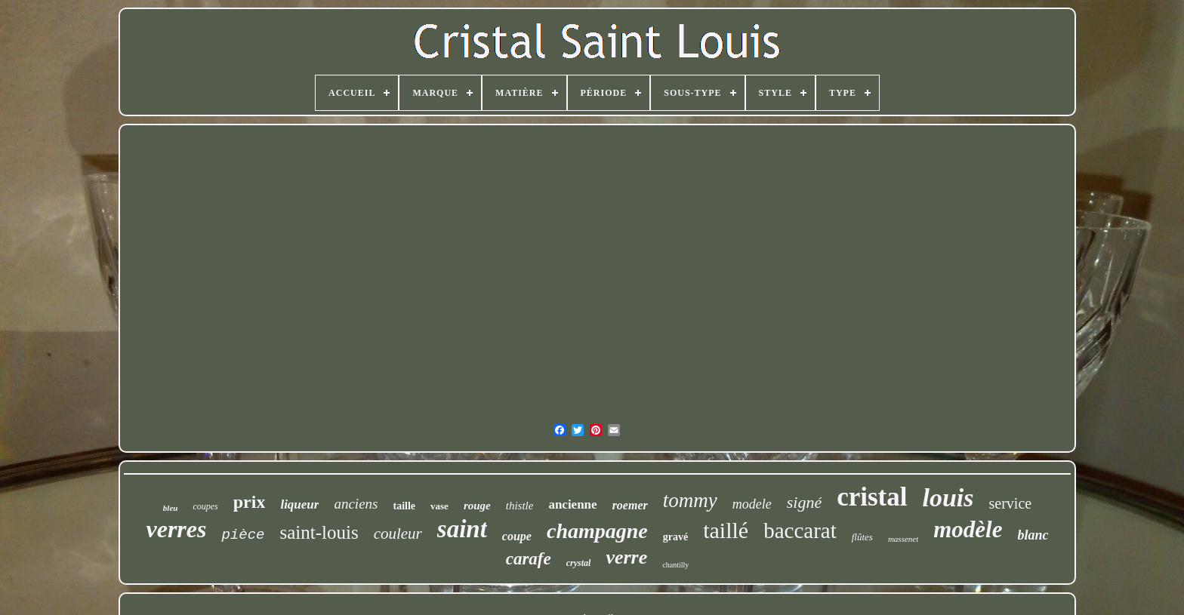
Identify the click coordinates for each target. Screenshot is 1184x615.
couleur (398, 533)
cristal (872, 497)
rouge (477, 506)
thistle (520, 506)
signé (804, 502)
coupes (205, 506)
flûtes (862, 537)
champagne (597, 531)
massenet (903, 538)
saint (462, 529)
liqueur (299, 504)
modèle (967, 529)
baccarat (800, 530)
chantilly (675, 565)
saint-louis (318, 532)
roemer (630, 505)
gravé (675, 537)
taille (404, 506)
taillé (725, 530)
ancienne (572, 504)
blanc (1032, 535)
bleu (170, 507)
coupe (517, 536)
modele (752, 504)
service (1010, 503)
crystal (578, 563)
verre (626, 557)
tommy (690, 500)
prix (249, 502)
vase (439, 506)
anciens (356, 504)
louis (947, 498)
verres (176, 529)
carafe (528, 558)
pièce (242, 535)
